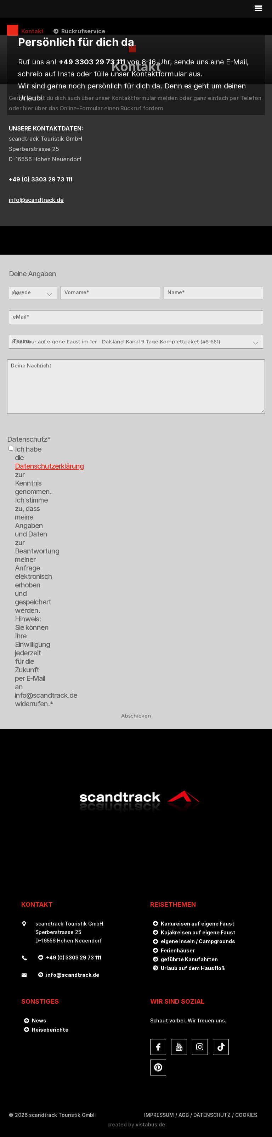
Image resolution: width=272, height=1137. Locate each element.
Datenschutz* (28, 439)
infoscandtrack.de (36, 199)
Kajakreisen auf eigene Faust (198, 932)
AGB (183, 1115)
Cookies (246, 1115)
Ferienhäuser (178, 950)
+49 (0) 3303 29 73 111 (73, 958)
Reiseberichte (50, 1030)
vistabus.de (150, 1124)
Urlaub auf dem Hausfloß (193, 968)
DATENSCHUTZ (212, 1115)
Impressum (159, 1115)
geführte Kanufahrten (189, 959)
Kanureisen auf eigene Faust (197, 924)
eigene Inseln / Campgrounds (198, 941)
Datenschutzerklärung (49, 466)
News (39, 1020)
